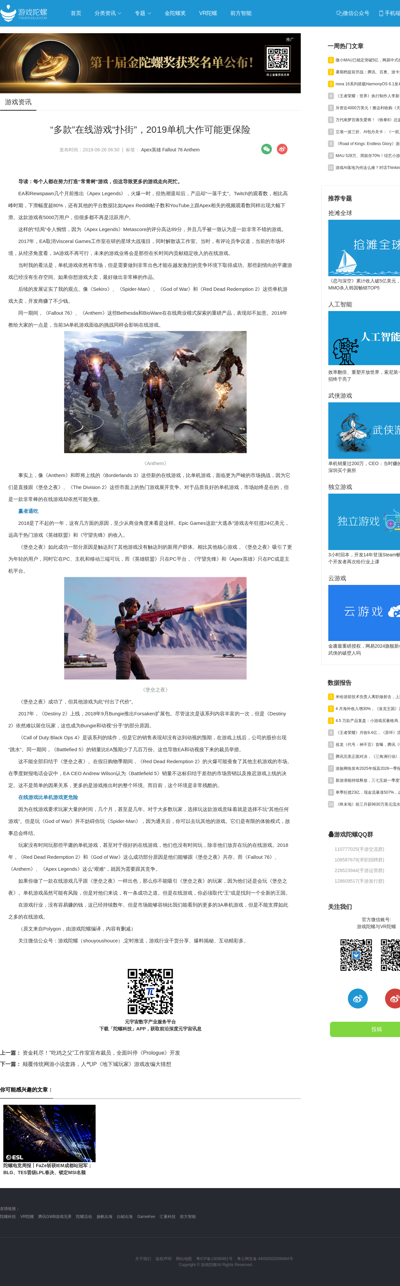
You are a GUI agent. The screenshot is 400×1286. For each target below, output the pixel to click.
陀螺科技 (8, 1216)
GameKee (146, 1216)
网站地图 (184, 1258)
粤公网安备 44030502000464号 (265, 1258)
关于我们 (143, 1258)
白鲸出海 (125, 1216)
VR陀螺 (27, 1216)
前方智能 (188, 1216)
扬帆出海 (105, 1216)
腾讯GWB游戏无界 (55, 1216)
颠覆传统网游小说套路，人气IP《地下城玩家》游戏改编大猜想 (85, 1064)
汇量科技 (168, 1216)
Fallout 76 (172, 149)
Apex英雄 (151, 149)
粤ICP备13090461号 (214, 1258)
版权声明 (164, 1258)
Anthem (192, 149)
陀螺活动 (84, 1216)
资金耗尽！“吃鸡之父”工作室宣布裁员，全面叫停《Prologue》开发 (90, 1053)
